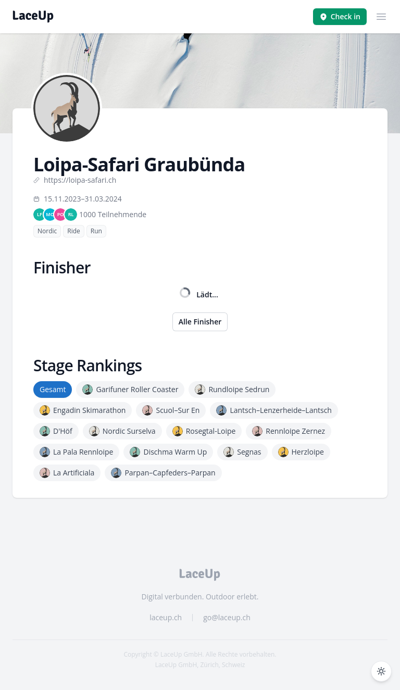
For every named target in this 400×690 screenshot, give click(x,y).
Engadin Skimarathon (83, 410)
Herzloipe (301, 452)
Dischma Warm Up (168, 452)
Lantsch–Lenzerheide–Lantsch (274, 410)
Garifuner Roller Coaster (130, 389)
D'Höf (56, 431)
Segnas (242, 452)
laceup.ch (165, 617)
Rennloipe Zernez (288, 431)
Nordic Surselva (122, 431)
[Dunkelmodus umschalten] (381, 671)
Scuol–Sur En (170, 410)
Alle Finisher (200, 322)
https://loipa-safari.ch (74, 180)
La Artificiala (67, 473)
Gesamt (53, 389)
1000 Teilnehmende (112, 214)
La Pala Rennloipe (76, 452)
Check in (339, 16)
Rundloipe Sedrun (232, 389)
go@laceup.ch (227, 617)
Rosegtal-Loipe (204, 431)
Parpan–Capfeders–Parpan (163, 473)
